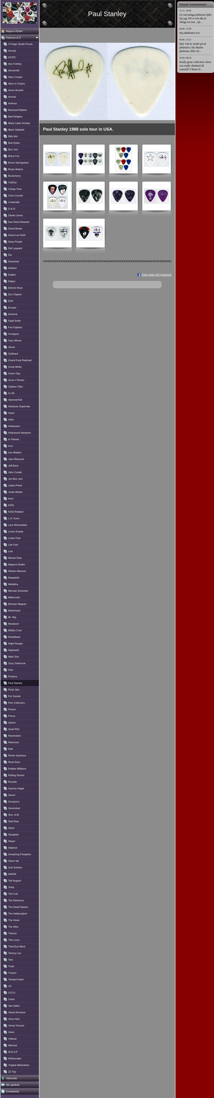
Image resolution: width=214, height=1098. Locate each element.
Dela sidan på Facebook (156, 274)
